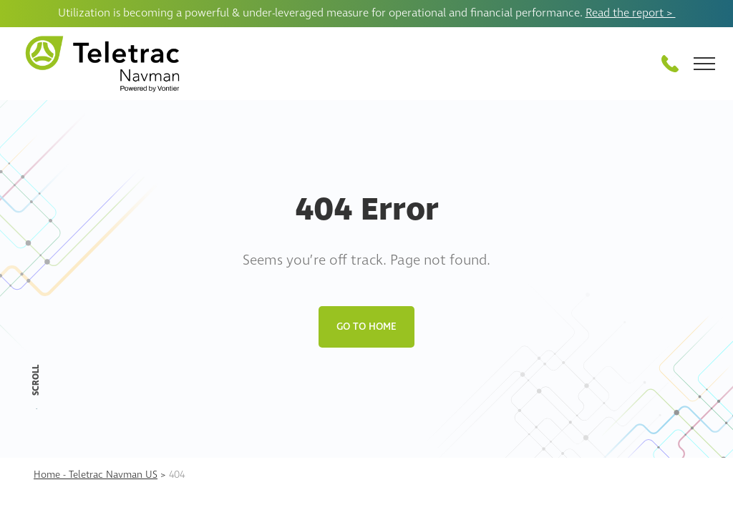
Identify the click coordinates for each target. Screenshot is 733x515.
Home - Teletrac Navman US (95, 474)
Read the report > (631, 13)
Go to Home (366, 326)
